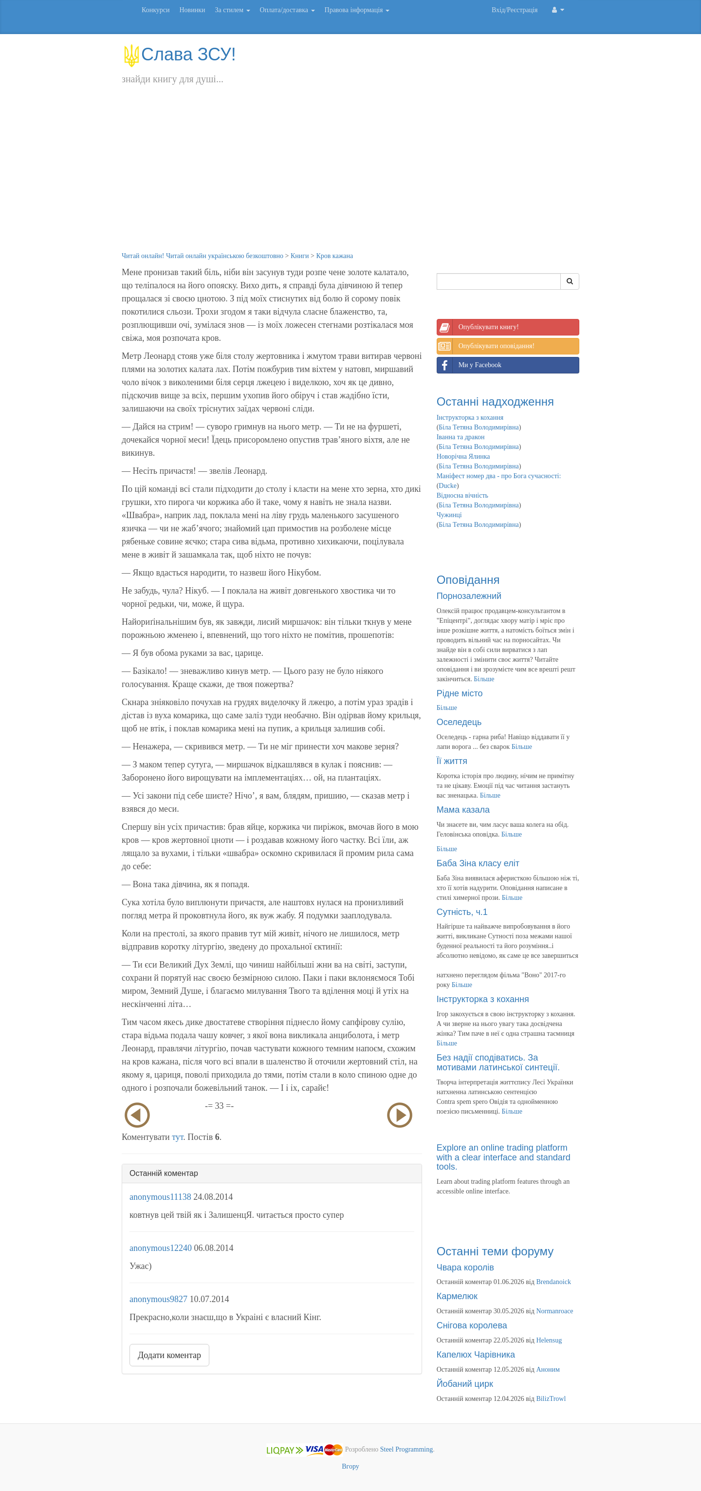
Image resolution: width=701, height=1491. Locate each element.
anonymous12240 (160, 1248)
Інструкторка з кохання (470, 417)
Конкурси (155, 10)
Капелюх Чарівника (476, 1355)
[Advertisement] (350, 178)
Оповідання (468, 579)
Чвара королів (465, 1267)
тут (177, 1137)
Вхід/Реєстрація (514, 10)
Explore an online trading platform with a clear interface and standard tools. (504, 1157)
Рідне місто (460, 693)
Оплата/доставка (287, 10)
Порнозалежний (469, 596)
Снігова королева (472, 1325)
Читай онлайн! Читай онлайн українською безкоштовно (202, 256)
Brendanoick (553, 1282)
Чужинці (449, 515)
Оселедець (459, 722)
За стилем (232, 10)
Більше (484, 679)
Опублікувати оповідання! (486, 346)
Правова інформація (357, 10)
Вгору (350, 1466)
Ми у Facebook (469, 365)
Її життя (452, 761)
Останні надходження (495, 401)
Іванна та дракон (461, 437)
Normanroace (554, 1311)
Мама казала (463, 810)
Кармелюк (457, 1296)
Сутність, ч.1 (462, 912)
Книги (300, 256)
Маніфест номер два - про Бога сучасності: (499, 476)
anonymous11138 (160, 1197)
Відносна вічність (462, 495)
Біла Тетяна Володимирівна (478, 427)
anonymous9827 (158, 1299)
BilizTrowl (551, 1398)
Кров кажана (334, 256)
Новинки (192, 10)
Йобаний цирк (465, 1384)
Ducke (448, 485)
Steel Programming (406, 1449)
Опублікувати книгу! (478, 327)
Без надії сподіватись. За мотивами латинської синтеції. (498, 1062)
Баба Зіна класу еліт (478, 863)
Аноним (547, 1369)
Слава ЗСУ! (179, 54)
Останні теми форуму (495, 1251)
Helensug (549, 1340)
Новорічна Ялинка (463, 456)
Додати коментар (169, 1355)
